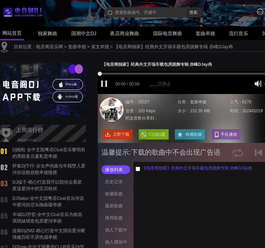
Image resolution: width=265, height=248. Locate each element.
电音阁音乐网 (49, 46)
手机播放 (229, 134)
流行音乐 (238, 33)
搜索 (193, 12)
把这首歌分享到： (141, 118)
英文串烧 (100, 46)
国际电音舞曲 (167, 33)
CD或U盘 (157, 134)
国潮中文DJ (83, 33)
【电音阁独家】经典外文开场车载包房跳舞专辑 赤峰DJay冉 (173, 46)
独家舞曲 (47, 33)
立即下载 (121, 134)
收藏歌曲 (194, 134)
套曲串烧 (205, 33)
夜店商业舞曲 (124, 33)
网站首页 (12, 33)
